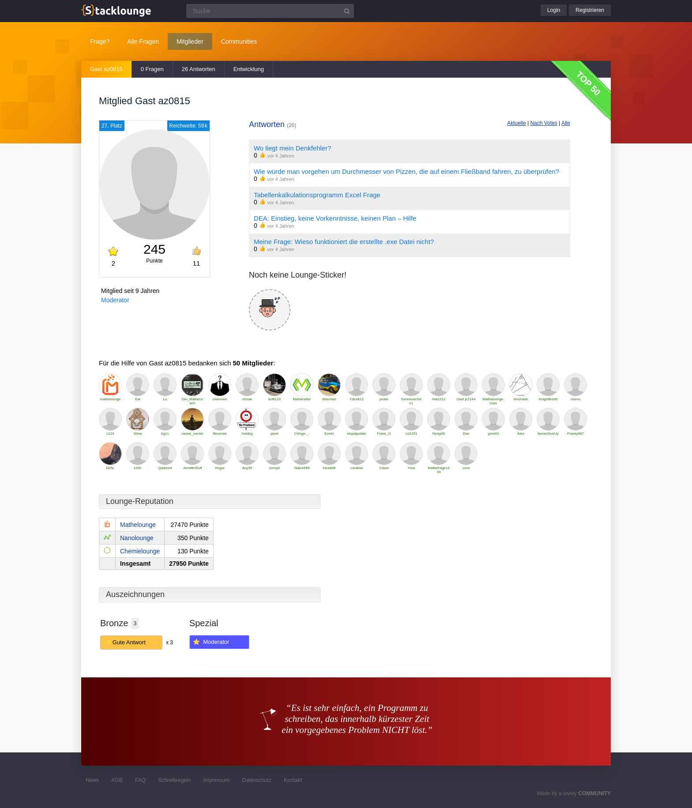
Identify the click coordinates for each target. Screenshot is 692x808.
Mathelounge (138, 524)
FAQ (140, 780)
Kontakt (293, 780)
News (92, 780)
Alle (565, 123)
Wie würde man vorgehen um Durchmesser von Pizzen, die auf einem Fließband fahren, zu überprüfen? (406, 171)
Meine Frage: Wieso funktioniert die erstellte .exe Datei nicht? (344, 241)
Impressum (216, 780)
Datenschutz (256, 780)
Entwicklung (248, 69)
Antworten (272, 124)
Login (553, 10)
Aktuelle (516, 123)
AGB (116, 780)
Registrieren (589, 10)
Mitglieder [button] (190, 41)
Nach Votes (543, 123)
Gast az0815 (106, 69)
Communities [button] (239, 41)
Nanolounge (137, 537)
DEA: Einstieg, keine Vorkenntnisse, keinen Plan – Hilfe (335, 218)
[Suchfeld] (270, 11)
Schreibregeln (174, 780)
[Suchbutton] (347, 11)
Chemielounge (140, 551)
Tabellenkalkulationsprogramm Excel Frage (317, 195)
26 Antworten (198, 69)
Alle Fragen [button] (143, 41)
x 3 (169, 642)
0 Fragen (152, 69)
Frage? (99, 41)
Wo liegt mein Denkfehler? (292, 148)
